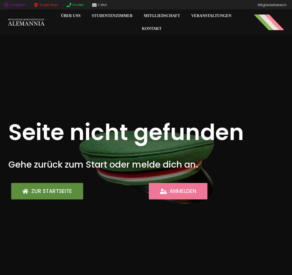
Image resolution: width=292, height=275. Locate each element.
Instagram (17, 5)
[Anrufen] (69, 5)
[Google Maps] (36, 5)
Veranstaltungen (211, 16)
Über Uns (70, 16)
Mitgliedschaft (162, 16)
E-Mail (102, 5)
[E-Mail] (94, 5)
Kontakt (152, 28)
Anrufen (78, 5)
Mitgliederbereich (272, 5)
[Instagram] (6, 5)
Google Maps (48, 5)
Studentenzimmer (112, 16)
